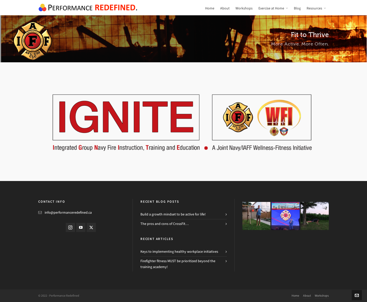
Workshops (322, 296)
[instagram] (70, 227)
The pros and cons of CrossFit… (164, 223)
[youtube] (80, 227)
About (307, 296)
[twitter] (91, 227)
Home (295, 296)
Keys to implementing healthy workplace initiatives (179, 251)
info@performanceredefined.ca (68, 212)
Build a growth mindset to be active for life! (173, 214)
